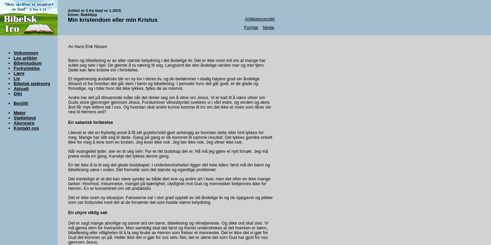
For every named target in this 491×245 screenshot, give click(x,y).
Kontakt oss (26, 128)
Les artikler (25, 58)
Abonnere (24, 123)
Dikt (18, 93)
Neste (268, 27)
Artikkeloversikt (259, 18)
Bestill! (21, 103)
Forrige (251, 27)
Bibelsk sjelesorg (32, 83)
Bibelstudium (28, 63)
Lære (19, 73)
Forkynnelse (27, 68)
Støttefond (25, 117)
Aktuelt (21, 88)
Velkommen (26, 52)
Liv (17, 78)
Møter (20, 112)
